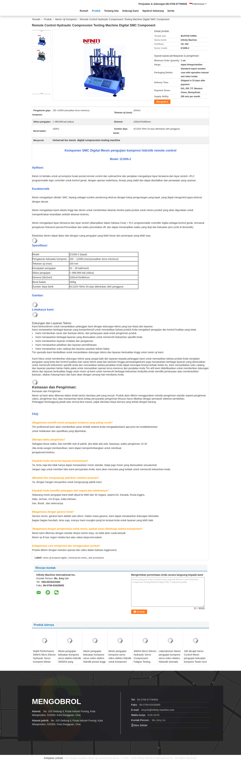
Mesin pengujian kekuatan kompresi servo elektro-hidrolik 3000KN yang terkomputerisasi (69, 658)
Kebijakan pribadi (53, 758)
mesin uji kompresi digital (54, 558)
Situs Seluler (139, 725)
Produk (96, 10)
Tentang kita (111, 10)
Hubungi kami (130, 10)
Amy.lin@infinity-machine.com (157, 709)
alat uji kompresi (96, 558)
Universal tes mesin (77, 558)
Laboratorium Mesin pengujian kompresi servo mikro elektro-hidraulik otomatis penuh (170, 658)
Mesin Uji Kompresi (66, 19)
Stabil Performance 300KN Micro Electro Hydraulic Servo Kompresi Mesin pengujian (44, 658)
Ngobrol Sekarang (153, 11)
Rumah (84, 10)
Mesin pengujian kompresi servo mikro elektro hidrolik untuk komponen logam (119, 658)
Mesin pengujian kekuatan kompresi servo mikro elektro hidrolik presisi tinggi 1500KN (94, 658)
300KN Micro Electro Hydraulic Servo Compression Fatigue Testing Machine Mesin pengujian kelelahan (145, 660)
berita (170, 10)
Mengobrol (162, 101)
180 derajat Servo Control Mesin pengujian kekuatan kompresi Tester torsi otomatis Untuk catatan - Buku (195, 660)
